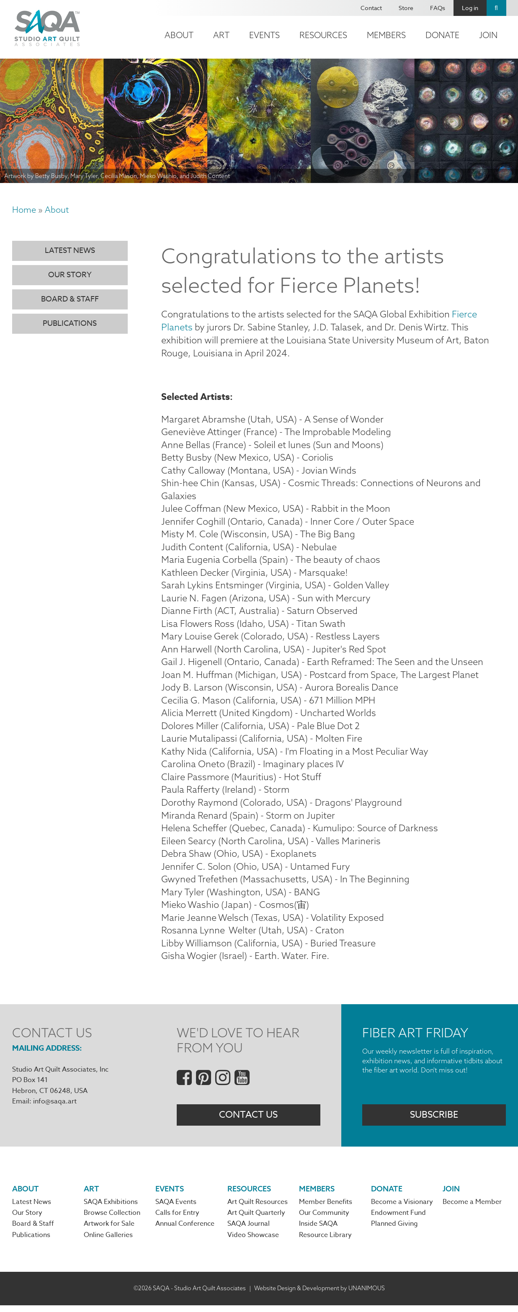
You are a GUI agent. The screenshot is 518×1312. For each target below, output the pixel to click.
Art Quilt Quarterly (256, 1219)
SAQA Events (175, 1209)
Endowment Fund (398, 1219)
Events (264, 35)
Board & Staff (70, 299)
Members (386, 35)
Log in (470, 8)
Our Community (324, 1219)
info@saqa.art (55, 1107)
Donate (442, 35)
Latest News (70, 250)
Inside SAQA (318, 1231)
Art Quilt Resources (257, 1209)
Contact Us (248, 1121)
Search (496, 8)
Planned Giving (394, 1231)
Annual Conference (184, 1231)
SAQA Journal (248, 1231)
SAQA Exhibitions (111, 1209)
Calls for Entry (177, 1219)
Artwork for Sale (109, 1231)
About (179, 35)
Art (221, 35)
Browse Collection (112, 1219)
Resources (323, 35)
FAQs (437, 8)
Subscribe (434, 1121)
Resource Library (325, 1242)
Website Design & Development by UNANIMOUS (319, 1295)
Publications (70, 323)
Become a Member (472, 1209)
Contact (371, 8)
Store (406, 8)
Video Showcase (253, 1242)
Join (488, 35)
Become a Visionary (402, 1209)
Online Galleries (108, 1242)
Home (24, 209)
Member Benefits (325, 1209)
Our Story (70, 275)
